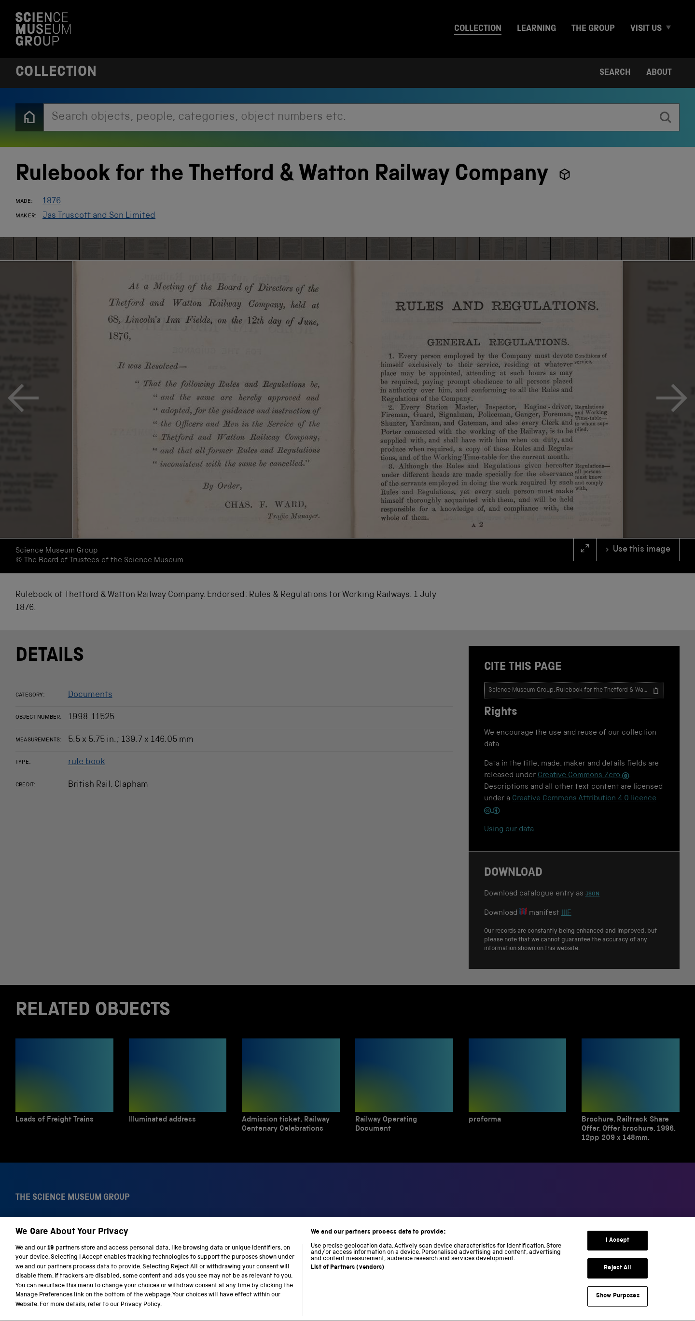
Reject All (617, 1298)
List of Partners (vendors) (347, 1297)
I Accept (617, 1270)
